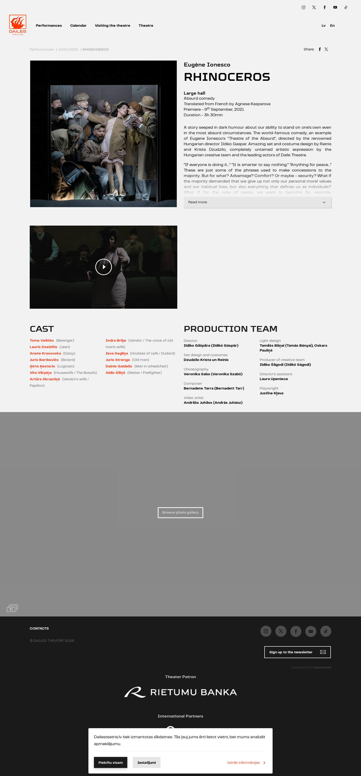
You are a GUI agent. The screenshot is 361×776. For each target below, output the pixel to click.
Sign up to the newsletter (297, 652)
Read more (257, 202)
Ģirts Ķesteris (42, 366)
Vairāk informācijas (247, 762)
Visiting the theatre (112, 25)
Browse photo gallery (180, 512)
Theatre (146, 25)
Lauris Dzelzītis (43, 347)
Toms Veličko (42, 340)
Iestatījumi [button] (146, 762)
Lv (324, 25)
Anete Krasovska (45, 353)
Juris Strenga (118, 360)
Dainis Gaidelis (119, 366)
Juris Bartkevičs (44, 360)
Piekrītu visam (111, 762)
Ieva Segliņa (117, 353)
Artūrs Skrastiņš (45, 379)
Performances (49, 25)
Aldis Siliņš (115, 373)
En (332, 25)
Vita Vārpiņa (41, 373)
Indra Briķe (116, 340)
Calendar (78, 25)
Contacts (39, 628)
